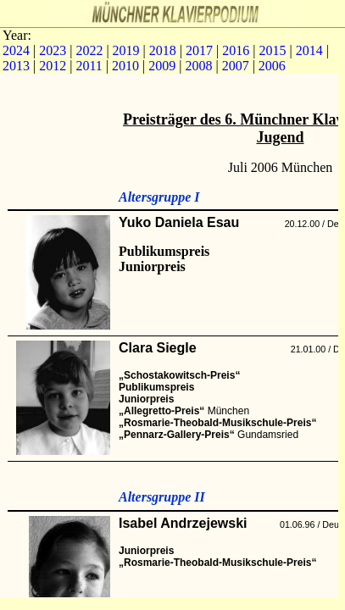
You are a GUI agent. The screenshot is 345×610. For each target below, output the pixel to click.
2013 (16, 65)
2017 (199, 50)
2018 (162, 50)
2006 (272, 65)
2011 (88, 65)
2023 (52, 50)
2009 (161, 65)
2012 (52, 65)
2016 (235, 50)
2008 (198, 65)
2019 (126, 50)
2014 (309, 50)
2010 (125, 65)
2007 (235, 65)
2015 (272, 50)
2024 (16, 50)
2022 (89, 50)
